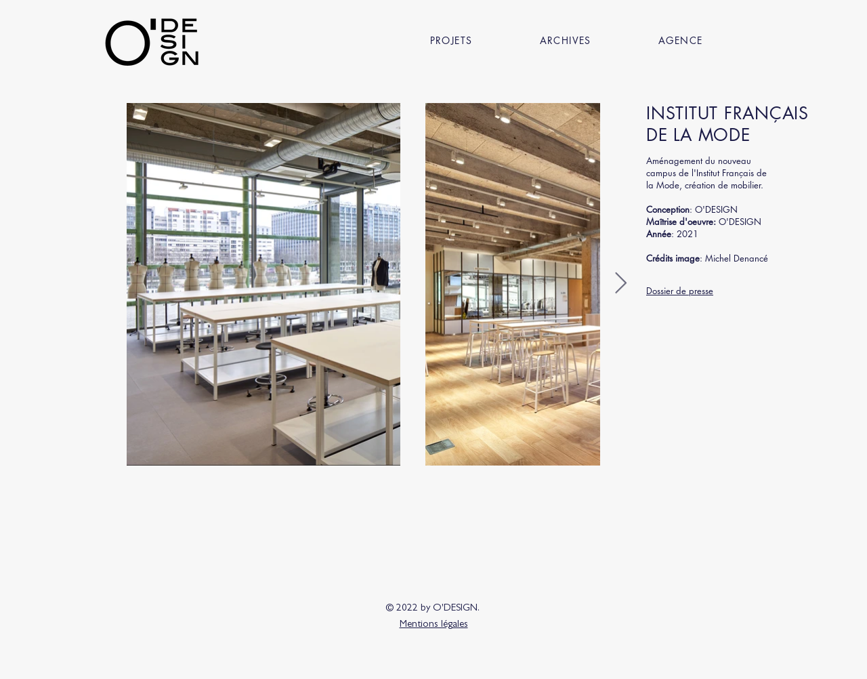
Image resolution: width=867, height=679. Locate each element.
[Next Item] (620, 283)
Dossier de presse (679, 291)
